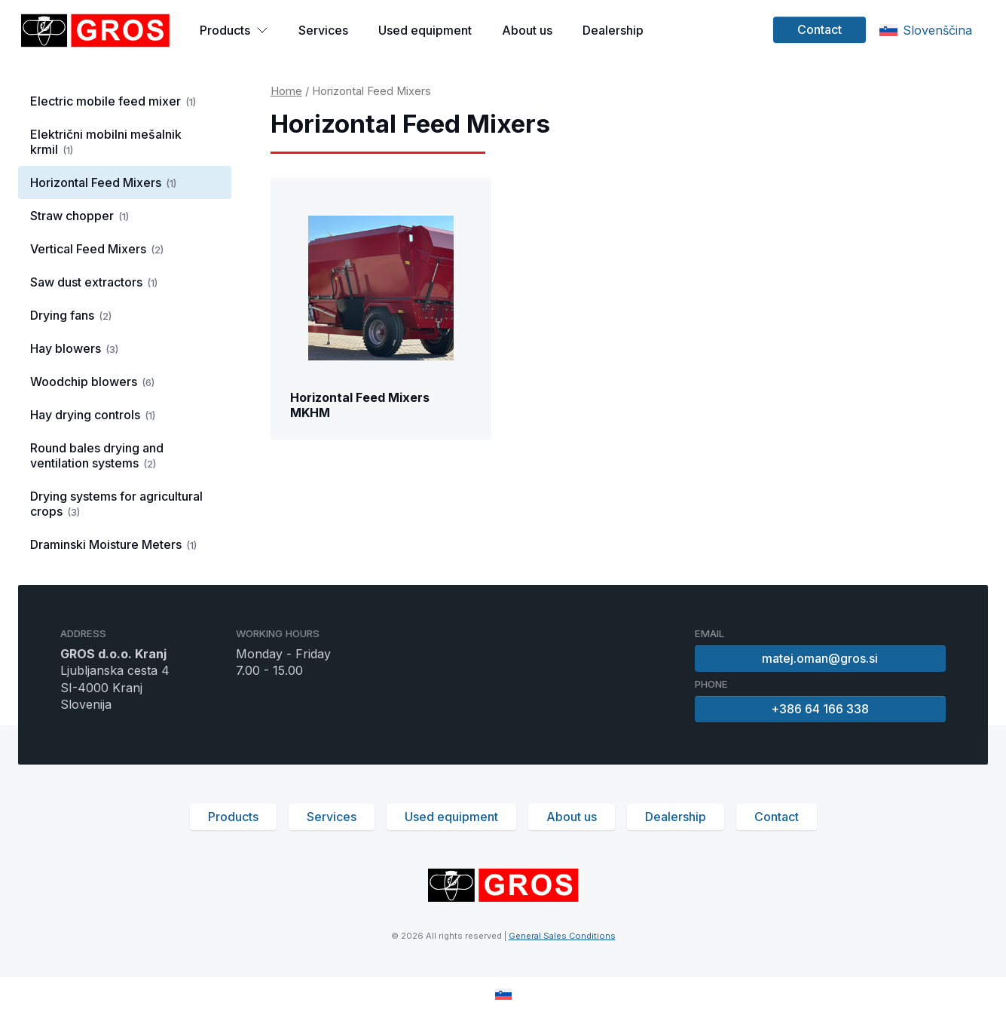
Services (323, 30)
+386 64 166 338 (821, 708)
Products (234, 30)
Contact (819, 29)
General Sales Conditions (562, 935)
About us (527, 30)
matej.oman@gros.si (821, 658)
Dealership (613, 30)
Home (286, 91)
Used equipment (425, 30)
